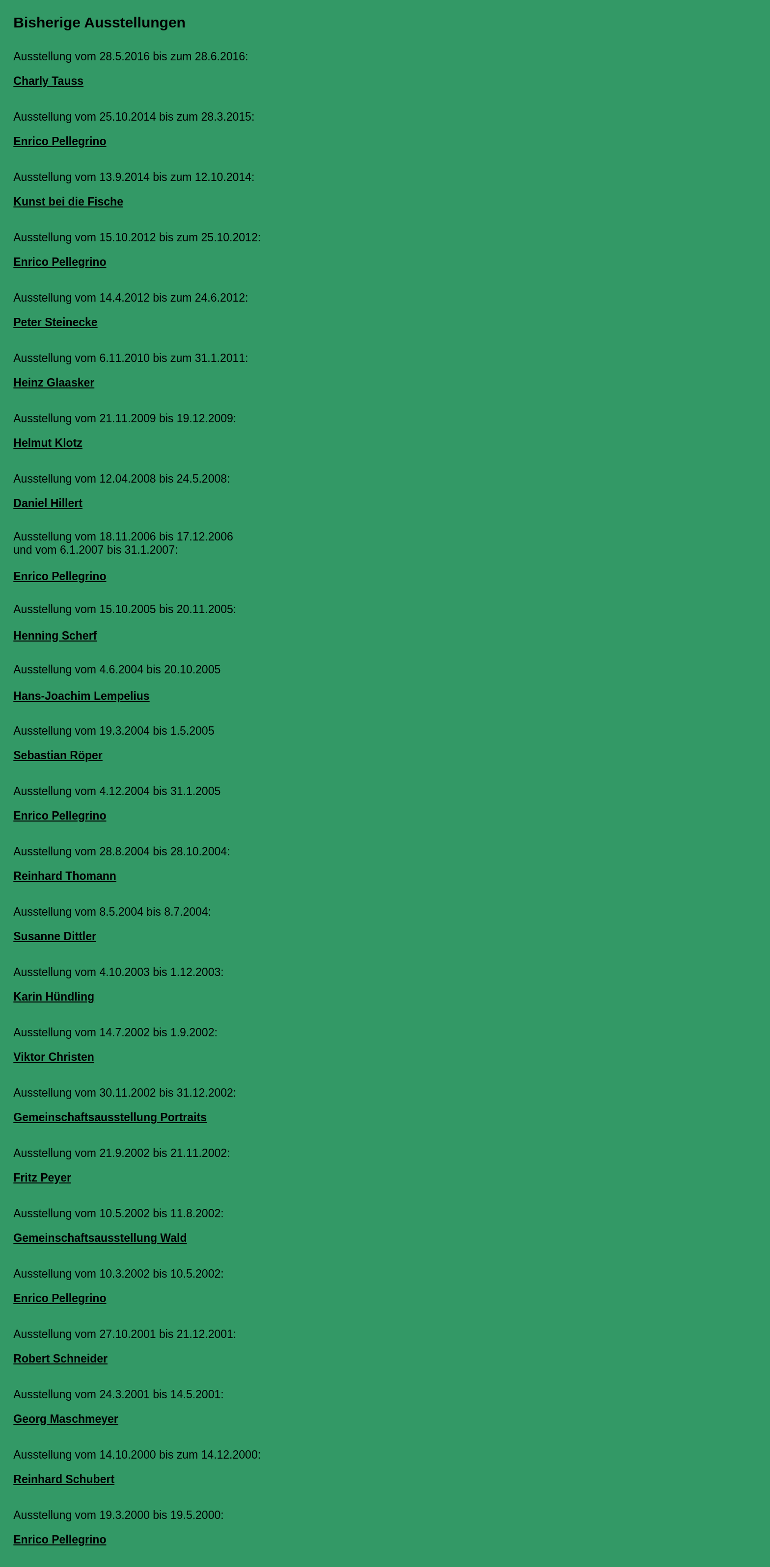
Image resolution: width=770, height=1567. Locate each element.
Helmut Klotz (47, 443)
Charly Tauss (48, 81)
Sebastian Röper (58, 755)
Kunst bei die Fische (68, 201)
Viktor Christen (53, 1057)
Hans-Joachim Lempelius (81, 696)
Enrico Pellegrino (59, 141)
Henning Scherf (55, 635)
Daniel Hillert (47, 503)
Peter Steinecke (55, 322)
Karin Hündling (53, 996)
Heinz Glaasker (53, 382)
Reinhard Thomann (64, 876)
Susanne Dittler (54, 936)
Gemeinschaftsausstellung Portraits (110, 1117)
